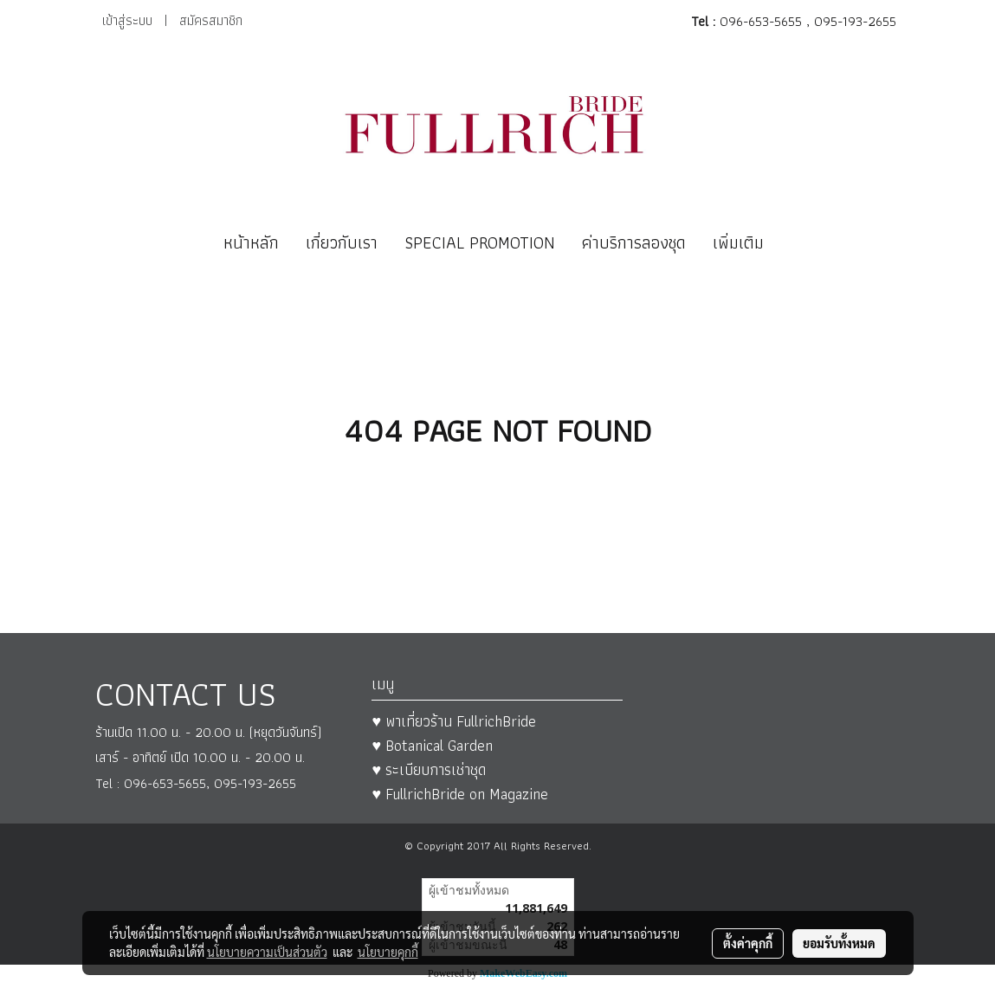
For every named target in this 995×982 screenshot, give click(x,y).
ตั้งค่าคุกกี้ (747, 943)
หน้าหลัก (251, 242)
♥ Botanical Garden (432, 745)
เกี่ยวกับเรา (342, 242)
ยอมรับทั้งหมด (839, 943)
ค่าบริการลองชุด (634, 242)
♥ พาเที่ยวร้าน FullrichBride (454, 720)
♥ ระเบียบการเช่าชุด (429, 769)
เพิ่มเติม (738, 242)
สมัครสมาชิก (210, 20)
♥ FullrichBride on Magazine (460, 793)
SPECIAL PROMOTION (479, 242)
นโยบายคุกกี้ (388, 951)
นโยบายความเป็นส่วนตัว (267, 951)
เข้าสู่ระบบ (127, 20)
